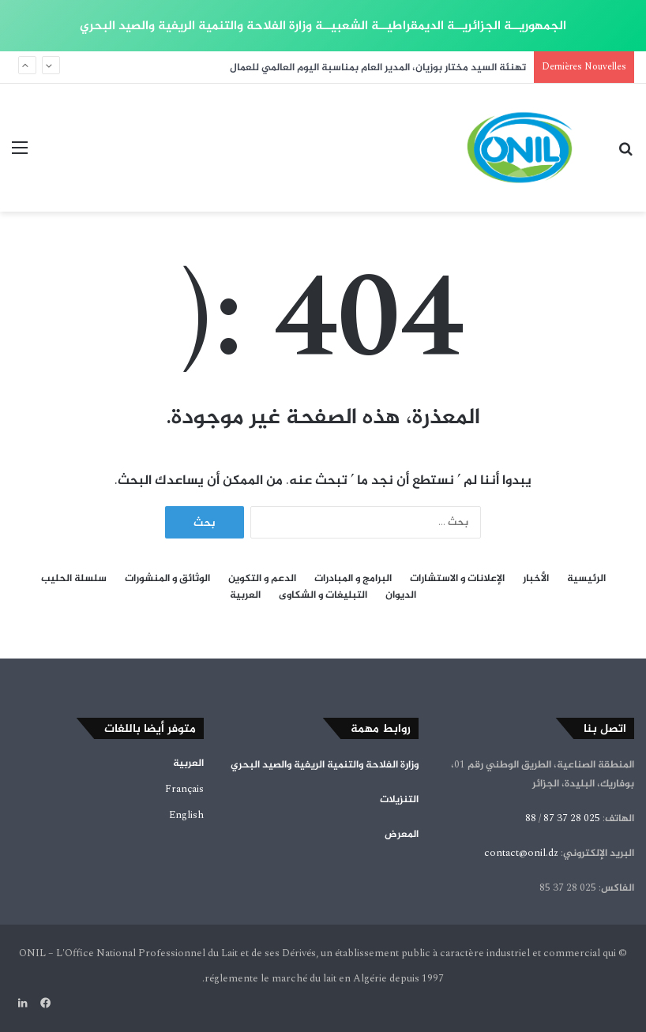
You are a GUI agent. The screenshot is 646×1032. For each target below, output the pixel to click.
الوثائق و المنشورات (167, 578)
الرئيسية (586, 578)
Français (184, 789)
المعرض (402, 834)
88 (530, 818)
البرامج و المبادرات (353, 578)
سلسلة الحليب (74, 578)
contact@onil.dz (521, 853)
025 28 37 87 (571, 818)
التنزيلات (399, 799)
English (186, 815)
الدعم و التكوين (262, 578)
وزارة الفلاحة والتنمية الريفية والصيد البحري (325, 764)
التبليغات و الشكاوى (323, 594)
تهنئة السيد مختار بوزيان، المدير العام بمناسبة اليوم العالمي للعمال (378, 67)
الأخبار (536, 578)
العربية (245, 594)
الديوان (400, 594)
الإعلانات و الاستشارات (457, 578)
